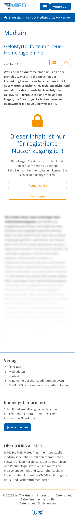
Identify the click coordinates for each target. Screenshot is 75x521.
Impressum (44, 495)
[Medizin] (42, 18)
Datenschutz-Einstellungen (38, 503)
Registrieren (37, 185)
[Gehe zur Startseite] (13, 18)
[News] (29, 18)
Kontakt (14, 376)
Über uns (15, 367)
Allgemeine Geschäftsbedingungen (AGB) (36, 380)
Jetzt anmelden (17, 427)
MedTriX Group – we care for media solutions (39, 385)
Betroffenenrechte (33, 499)
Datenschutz (64, 495)
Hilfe (51, 499)
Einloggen (37, 196)
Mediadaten (17, 371)
